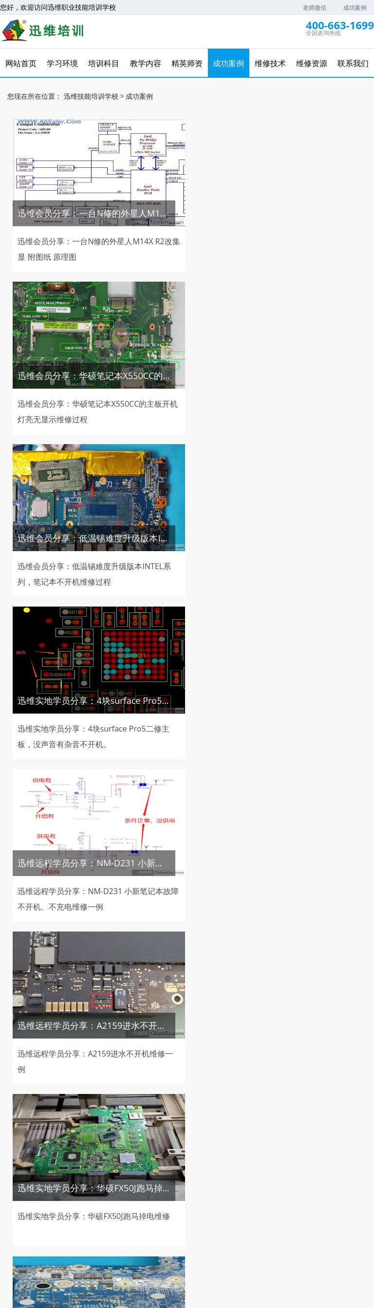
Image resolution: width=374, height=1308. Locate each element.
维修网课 (38, 1176)
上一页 (76, 1102)
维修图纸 (336, 1176)
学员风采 (207, 1231)
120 (263, 1102)
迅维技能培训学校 (91, 95)
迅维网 (132, 1267)
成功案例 (355, 7)
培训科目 (108, 1224)
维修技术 (226, 1224)
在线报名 (265, 1224)
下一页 (298, 1102)
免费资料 (208, 1176)
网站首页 (29, 1224)
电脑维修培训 (166, 1267)
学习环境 (69, 1224)
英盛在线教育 (262, 1267)
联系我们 (167, 1231)
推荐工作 (293, 1176)
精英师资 (147, 1224)
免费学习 (80, 1176)
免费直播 (165, 1176)
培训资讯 (304, 1224)
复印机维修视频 (214, 1267)
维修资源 (344, 1224)
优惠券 (250, 1176)
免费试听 (123, 1176)
